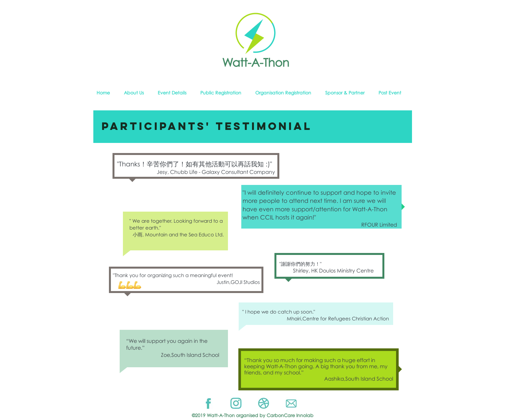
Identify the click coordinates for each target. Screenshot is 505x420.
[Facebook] (208, 403)
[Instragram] (236, 403)
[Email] (291, 403)
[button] (137, 93)
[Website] (263, 403)
